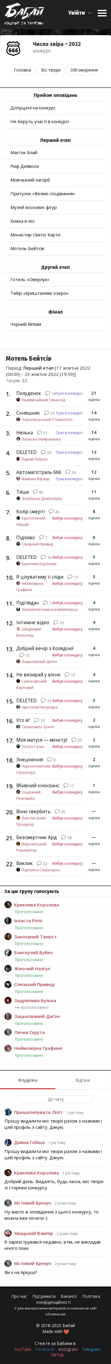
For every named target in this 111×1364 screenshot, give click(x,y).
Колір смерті (30, 511)
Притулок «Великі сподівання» (42, 193)
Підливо (25, 537)
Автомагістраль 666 (38, 472)
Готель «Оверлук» (29, 279)
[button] (80, 13)
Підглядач (27, 602)
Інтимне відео (32, 622)
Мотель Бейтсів (27, 248)
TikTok (57, 1355)
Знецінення (29, 759)
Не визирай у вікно (38, 674)
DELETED (26, 452)
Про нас (19, 1296)
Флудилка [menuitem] (27, 1080)
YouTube (22, 1349)
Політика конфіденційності (68, 1299)
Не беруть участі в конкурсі (39, 121)
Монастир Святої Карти (35, 235)
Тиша (22, 492)
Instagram (68, 1349)
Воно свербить (33, 811)
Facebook (44, 1349)
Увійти (76, 13)
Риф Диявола (24, 166)
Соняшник (28, 413)
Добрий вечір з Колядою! (44, 648)
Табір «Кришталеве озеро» (39, 293)
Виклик (24, 863)
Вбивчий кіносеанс (37, 785)
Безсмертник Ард (36, 837)
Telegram (91, 1349)
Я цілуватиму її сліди (39, 577)
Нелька (24, 432)
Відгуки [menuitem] (82, 1080)
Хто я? (23, 720)
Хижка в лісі (22, 221)
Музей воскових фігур (33, 207)
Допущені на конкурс (33, 108)
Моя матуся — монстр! (41, 740)
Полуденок (28, 393)
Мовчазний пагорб (30, 180)
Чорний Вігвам (25, 324)
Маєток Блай (23, 152)
